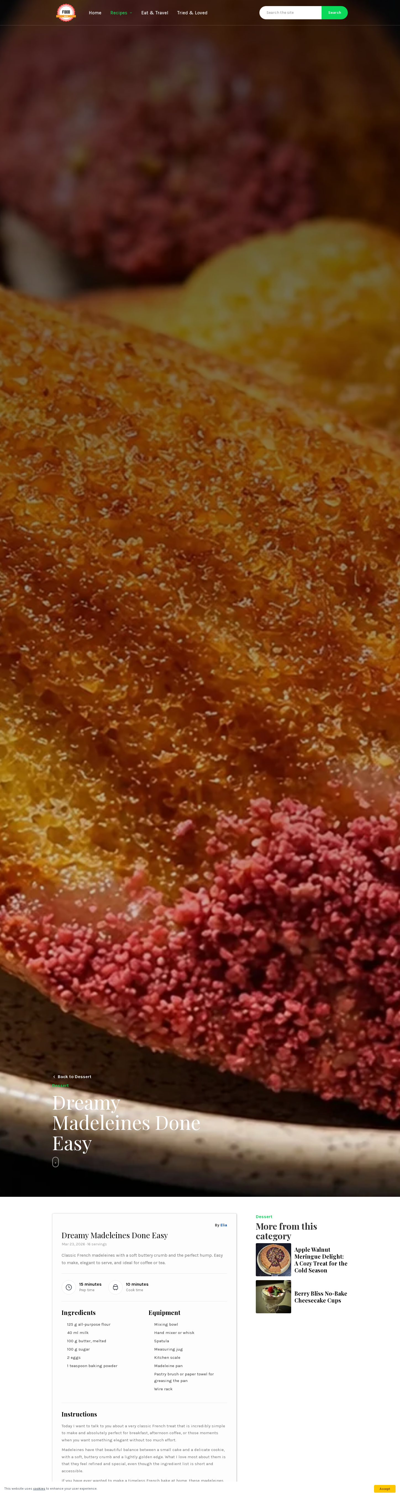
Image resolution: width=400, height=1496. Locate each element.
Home (95, 12)
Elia (223, 1225)
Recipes (121, 12)
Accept (385, 1489)
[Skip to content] (55, 1162)
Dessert (264, 1216)
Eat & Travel (154, 12)
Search (334, 12)
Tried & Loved (192, 12)
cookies (39, 1488)
